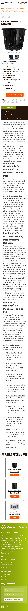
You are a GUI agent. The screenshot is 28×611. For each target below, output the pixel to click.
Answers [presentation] (7, 118)
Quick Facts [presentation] (8, 115)
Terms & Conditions (7, 577)
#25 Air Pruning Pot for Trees (15, 440)
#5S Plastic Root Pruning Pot (15, 406)
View (14, 475)
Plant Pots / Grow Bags (12, 8)
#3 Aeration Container (13, 374)
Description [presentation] (8, 108)
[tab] (8, 107)
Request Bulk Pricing (14, 95)
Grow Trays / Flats (6, 562)
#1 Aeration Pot (11, 353)
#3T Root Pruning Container (15, 385)
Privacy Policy (5, 574)
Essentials (4, 567)
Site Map (4, 579)
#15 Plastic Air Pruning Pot (15, 430)
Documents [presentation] (8, 111)
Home (2, 8)
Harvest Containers (7, 565)
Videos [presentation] (19, 118)
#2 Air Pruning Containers (14, 364)
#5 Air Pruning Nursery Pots (15, 396)
